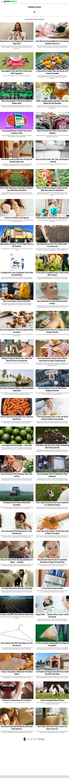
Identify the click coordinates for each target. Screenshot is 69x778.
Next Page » (41, 739)
